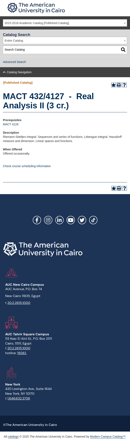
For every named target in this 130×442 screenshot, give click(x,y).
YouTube (71, 220)
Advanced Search (14, 62)
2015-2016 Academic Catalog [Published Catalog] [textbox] (37, 23)
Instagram (48, 220)
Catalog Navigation (19, 72)
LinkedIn (59, 220)
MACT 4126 (10, 124)
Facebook (37, 220)
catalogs (13, 436)
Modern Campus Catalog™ (108, 436)
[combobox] (65, 23)
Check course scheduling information (27, 166)
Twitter (82, 220)
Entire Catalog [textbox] (14, 40)
